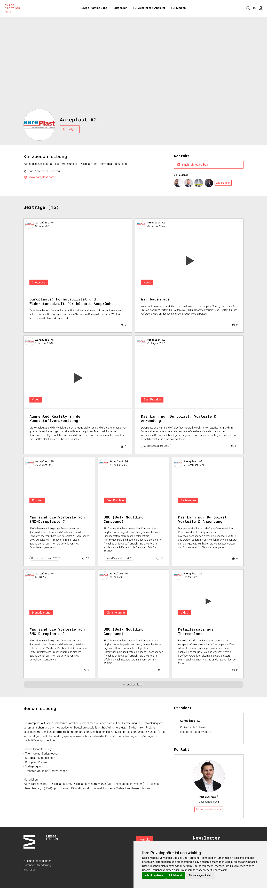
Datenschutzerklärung (37, 865)
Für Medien (178, 8)
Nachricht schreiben (192, 164)
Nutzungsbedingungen (37, 860)
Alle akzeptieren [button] (154, 875)
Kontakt (144, 839)
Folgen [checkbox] (70, 129)
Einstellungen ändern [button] (200, 875)
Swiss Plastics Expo (94, 8)
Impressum (30, 869)
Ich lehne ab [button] (175, 875)
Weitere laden (133, 684)
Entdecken (120, 8)
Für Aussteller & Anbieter (149, 8)
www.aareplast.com (38, 177)
